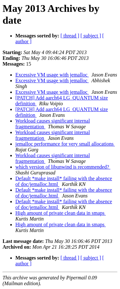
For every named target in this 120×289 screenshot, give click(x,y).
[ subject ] (91, 35)
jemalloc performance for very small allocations (65, 144)
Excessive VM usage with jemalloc (52, 74)
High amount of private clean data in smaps (60, 213)
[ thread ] (69, 35)
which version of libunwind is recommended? (62, 167)
